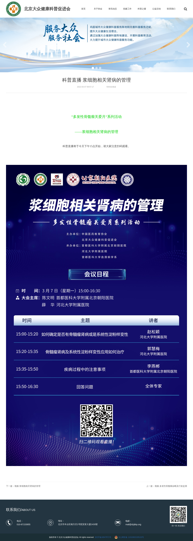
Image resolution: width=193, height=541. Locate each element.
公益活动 (156, 9)
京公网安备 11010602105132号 (131, 537)
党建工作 (127, 9)
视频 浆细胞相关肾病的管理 (27, 486)
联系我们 (171, 9)
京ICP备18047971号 (103, 537)
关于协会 (98, 9)
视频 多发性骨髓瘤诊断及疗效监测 (171, 486)
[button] (93, 68)
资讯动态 (112, 9)
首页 (83, 9)
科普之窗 (142, 9)
